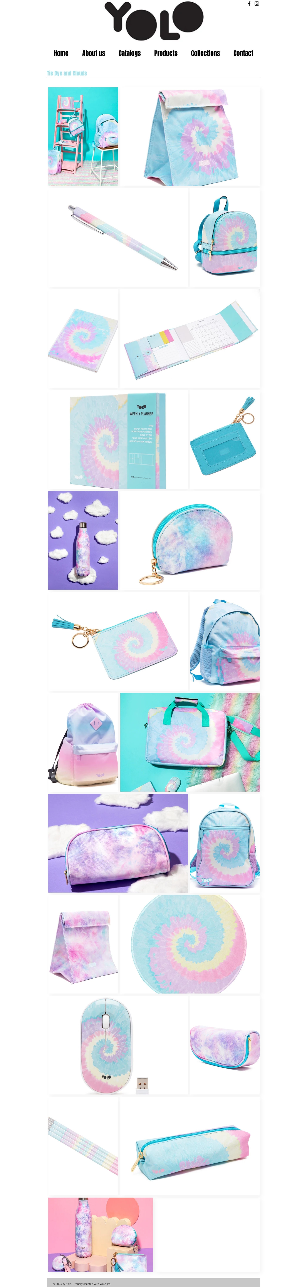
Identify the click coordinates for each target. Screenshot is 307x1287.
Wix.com (105, 1284)
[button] (166, 53)
